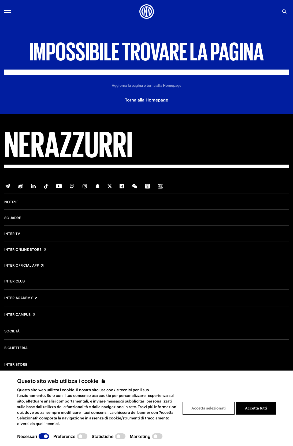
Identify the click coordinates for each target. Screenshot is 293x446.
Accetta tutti (256, 408)
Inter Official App (21, 265)
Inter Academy (18, 298)
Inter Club (14, 281)
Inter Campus (17, 315)
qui (20, 412)
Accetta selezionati (208, 408)
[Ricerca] (284, 11)
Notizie (11, 202)
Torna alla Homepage (146, 100)
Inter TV (12, 234)
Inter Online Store (23, 250)
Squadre (12, 218)
